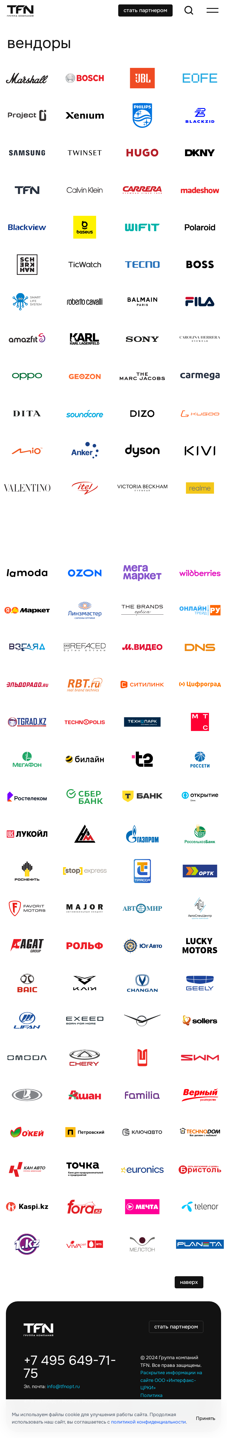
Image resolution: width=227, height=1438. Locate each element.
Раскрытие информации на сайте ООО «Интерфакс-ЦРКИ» (171, 1380)
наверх (189, 1282)
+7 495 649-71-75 (70, 1367)
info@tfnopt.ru (63, 1387)
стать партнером (145, 10)
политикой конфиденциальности (148, 1422)
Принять (205, 1418)
